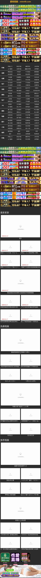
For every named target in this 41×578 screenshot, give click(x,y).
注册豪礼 (36, 106)
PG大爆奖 (36, 109)
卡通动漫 (27, 117)
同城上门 (10, 66)
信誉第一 (27, 93)
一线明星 (27, 77)
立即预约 (36, 69)
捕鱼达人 (36, 93)
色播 (3, 78)
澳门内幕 (10, 109)
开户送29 (27, 109)
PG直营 (19, 93)
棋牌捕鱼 (36, 71)
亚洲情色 (27, 120)
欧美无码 (19, 115)
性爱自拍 (36, 120)
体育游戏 (10, 90)
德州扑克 (36, 101)
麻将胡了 (19, 101)
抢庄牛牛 (27, 88)
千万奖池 (27, 71)
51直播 (10, 77)
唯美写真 (27, 123)
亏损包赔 (36, 104)
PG (3, 105)
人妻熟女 (19, 126)
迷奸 (10, 133)
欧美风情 (19, 120)
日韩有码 (36, 115)
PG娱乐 (19, 96)
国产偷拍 (19, 117)
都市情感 (10, 126)
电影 (3, 116)
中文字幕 (27, 115)
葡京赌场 (19, 90)
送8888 (19, 74)
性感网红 (19, 77)
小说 (3, 127)
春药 (3, 132)
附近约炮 (19, 66)
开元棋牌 (10, 85)
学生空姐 (27, 79)
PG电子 (19, 71)
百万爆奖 (10, 106)
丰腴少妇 (10, 79)
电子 (3, 84)
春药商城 (10, 131)
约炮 (3, 67)
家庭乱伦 (19, 128)
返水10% (19, 88)
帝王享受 (27, 139)
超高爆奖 (36, 82)
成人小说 (27, 128)
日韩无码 (10, 115)
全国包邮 (27, 133)
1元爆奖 (28, 98)
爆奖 (3, 111)
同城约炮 (36, 79)
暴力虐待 (36, 128)
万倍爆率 (19, 109)
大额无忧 (27, 85)
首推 (3, 89)
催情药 (28, 131)
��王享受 (28, 69)
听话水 (19, 133)
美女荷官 (27, 74)
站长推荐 (10, 74)
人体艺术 (36, 123)
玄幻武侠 (27, 126)
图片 (3, 121)
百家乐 (36, 88)
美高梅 (10, 93)
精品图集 (10, 120)
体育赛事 (27, 112)
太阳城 (10, 98)
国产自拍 (10, 117)
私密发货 (36, 133)
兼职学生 (27, 66)
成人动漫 (10, 123)
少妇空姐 (36, 66)
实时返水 (27, 96)
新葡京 (10, 88)
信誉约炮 (19, 69)
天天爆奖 (36, 96)
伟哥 (36, 131)
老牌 (3, 73)
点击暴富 (36, 74)
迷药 (19, 131)
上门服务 (10, 69)
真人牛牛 (36, 98)
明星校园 (10, 128)
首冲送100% (36, 90)
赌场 (3, 94)
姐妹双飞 (19, 79)
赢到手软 (10, 96)
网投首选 (10, 71)
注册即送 (36, 85)
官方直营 (10, 82)
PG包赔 (28, 101)
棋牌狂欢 (10, 112)
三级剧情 (36, 117)
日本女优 (36, 77)
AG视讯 (19, 85)
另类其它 (36, 126)
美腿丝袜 (19, 123)
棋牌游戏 (10, 101)
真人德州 (36, 112)
